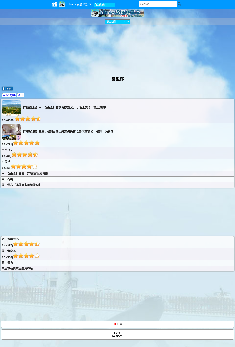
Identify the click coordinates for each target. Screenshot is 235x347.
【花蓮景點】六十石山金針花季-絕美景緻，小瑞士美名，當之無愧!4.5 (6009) (54, 111)
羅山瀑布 (7, 262)
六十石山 (7, 179)
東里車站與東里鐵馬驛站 (17, 268)
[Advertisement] (117, 49)
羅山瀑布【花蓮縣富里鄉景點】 (21, 185)
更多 (118, 332)
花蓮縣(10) (9, 95)
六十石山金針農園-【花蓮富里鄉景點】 (26, 173)
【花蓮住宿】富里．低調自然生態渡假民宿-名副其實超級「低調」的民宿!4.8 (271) (58, 135)
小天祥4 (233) (19, 165)
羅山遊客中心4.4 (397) (21, 242)
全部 (20, 95)
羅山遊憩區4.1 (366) (21, 254)
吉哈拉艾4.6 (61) (20, 153)
